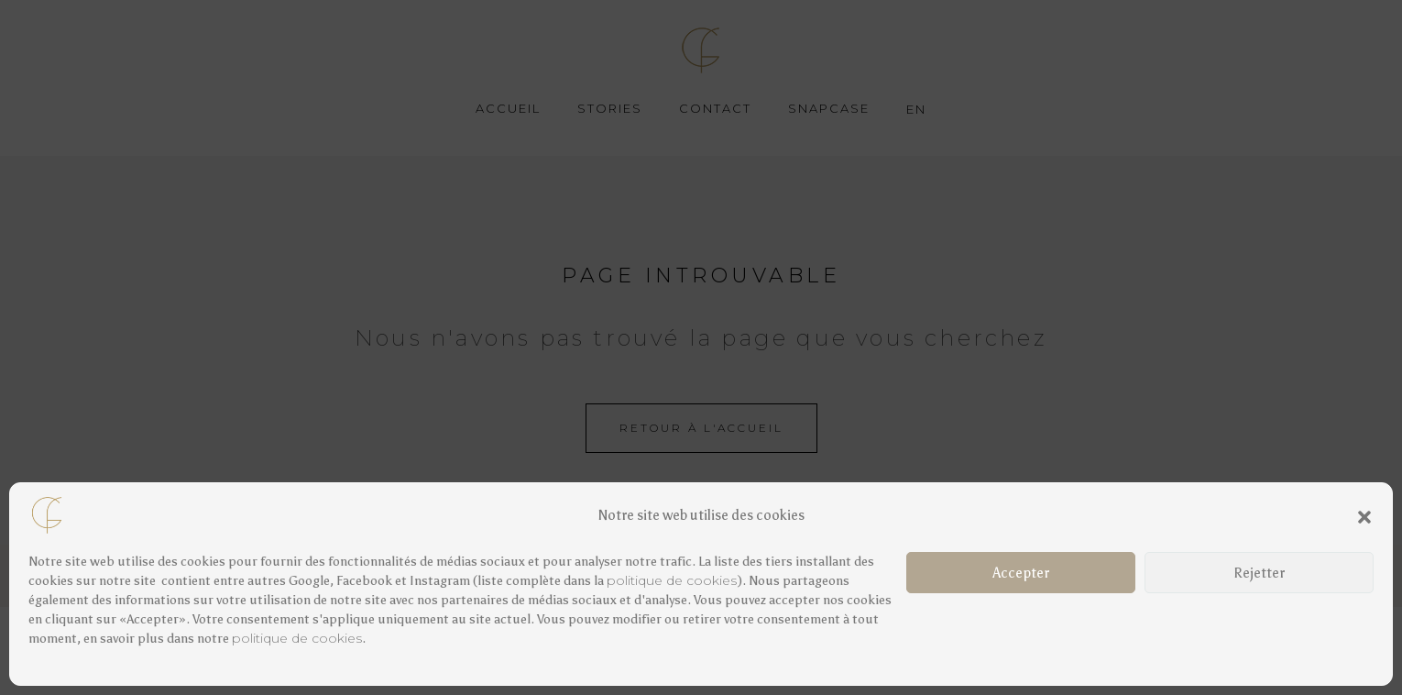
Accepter (1020, 573)
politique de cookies (672, 580)
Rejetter (1259, 573)
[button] (1364, 515)
